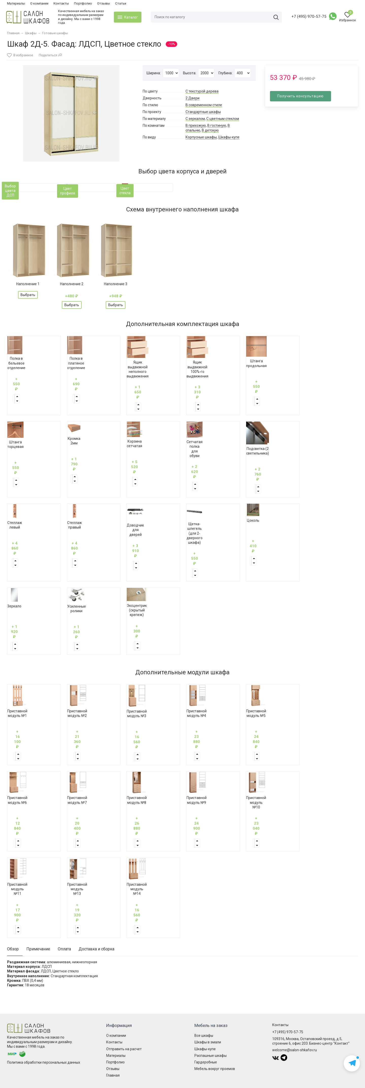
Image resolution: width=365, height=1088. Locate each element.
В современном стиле (204, 105)
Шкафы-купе (229, 137)
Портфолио (83, 3)
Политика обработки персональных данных (43, 1062)
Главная (113, 1075)
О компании (39, 3)
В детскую (210, 130)
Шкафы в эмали (207, 1042)
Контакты (61, 3)
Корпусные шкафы (201, 137)
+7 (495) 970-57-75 (307, 16)
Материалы (16, 3)
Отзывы (103, 3)
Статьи (120, 3)
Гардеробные (205, 1062)
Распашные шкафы (210, 1056)
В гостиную (216, 125)
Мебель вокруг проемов (214, 1069)
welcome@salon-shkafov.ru (294, 1050)
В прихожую (196, 125)
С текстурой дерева (202, 91)
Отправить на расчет (124, 1049)
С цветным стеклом (222, 119)
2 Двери (192, 98)
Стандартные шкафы (203, 112)
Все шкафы (203, 1035)
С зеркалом (195, 119)
